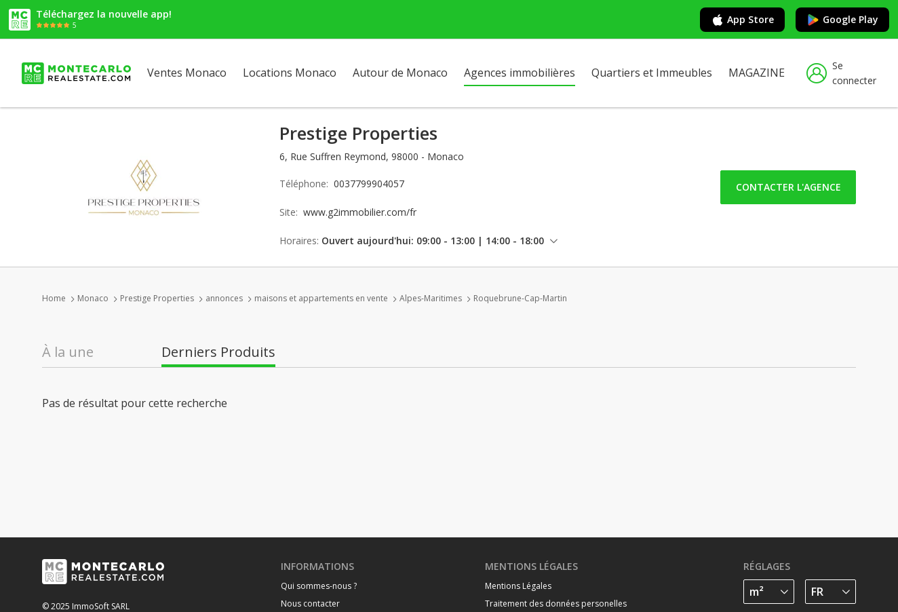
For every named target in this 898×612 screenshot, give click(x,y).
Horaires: (299, 240)
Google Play (842, 19)
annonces (224, 298)
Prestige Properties (157, 298)
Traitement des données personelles (556, 603)
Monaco (93, 298)
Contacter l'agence (788, 186)
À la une (68, 352)
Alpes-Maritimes (430, 298)
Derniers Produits (218, 352)
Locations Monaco (289, 72)
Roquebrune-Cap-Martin (520, 298)
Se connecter (841, 73)
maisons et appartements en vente (321, 298)
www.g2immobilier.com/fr (359, 212)
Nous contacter (310, 603)
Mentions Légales (518, 586)
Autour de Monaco (400, 72)
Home (54, 298)
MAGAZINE (756, 72)
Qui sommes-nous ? (319, 586)
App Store (742, 19)
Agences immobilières (519, 72)
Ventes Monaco (187, 72)
